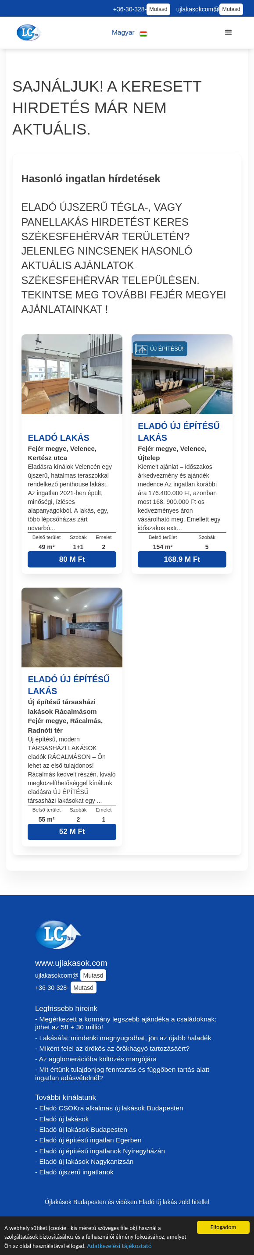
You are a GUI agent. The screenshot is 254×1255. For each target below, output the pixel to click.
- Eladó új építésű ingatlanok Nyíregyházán (100, 1151)
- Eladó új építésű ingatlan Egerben (88, 1140)
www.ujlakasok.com (71, 963)
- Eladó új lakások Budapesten (81, 1129)
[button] (130, 32)
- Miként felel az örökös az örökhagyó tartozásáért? (112, 1048)
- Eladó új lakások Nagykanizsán (84, 1161)
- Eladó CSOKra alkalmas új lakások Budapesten (109, 1108)
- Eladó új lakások (62, 1119)
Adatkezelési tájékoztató (119, 1247)
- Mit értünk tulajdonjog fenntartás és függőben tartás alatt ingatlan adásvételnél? (122, 1073)
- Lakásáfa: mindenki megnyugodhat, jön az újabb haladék (123, 1038)
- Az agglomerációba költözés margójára (96, 1059)
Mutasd (158, 9)
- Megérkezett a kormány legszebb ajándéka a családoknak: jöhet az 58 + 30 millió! (126, 1023)
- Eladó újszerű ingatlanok (74, 1172)
